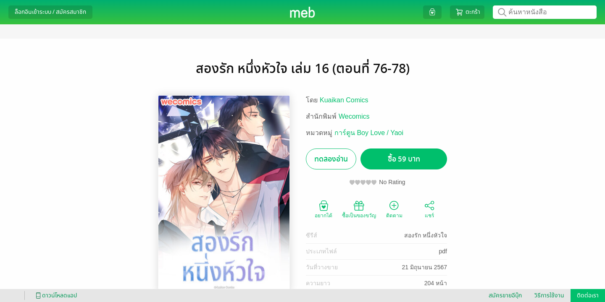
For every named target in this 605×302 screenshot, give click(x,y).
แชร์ (429, 209)
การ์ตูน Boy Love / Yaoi (368, 132)
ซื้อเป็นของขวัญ (359, 209)
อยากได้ (323, 209)
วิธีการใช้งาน (549, 295)
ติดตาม (394, 209)
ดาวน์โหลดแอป (55, 295)
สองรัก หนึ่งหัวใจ (425, 235)
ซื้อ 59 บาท (404, 159)
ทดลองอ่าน (331, 159)
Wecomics (354, 116)
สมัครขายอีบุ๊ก (505, 295)
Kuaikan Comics (344, 100)
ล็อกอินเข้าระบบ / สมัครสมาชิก (50, 12)
